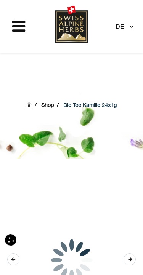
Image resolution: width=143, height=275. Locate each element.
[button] (129, 259)
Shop (47, 105)
